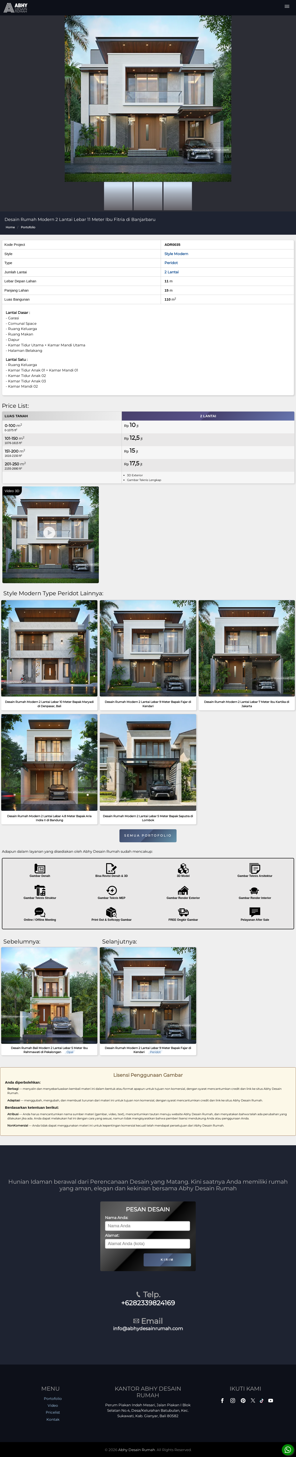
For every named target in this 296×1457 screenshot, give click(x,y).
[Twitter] (253, 1403)
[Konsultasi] (288, 1449)
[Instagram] (233, 1401)
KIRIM (167, 1259)
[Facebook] (223, 1401)
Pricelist (53, 1412)
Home (10, 227)
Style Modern (176, 254)
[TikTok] (262, 1401)
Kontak (52, 1419)
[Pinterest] (243, 1401)
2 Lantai (171, 272)
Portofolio (28, 227)
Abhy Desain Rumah (136, 1450)
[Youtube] (271, 1401)
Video (53, 1405)
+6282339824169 (148, 1303)
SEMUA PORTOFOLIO (148, 835)
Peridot (171, 263)
